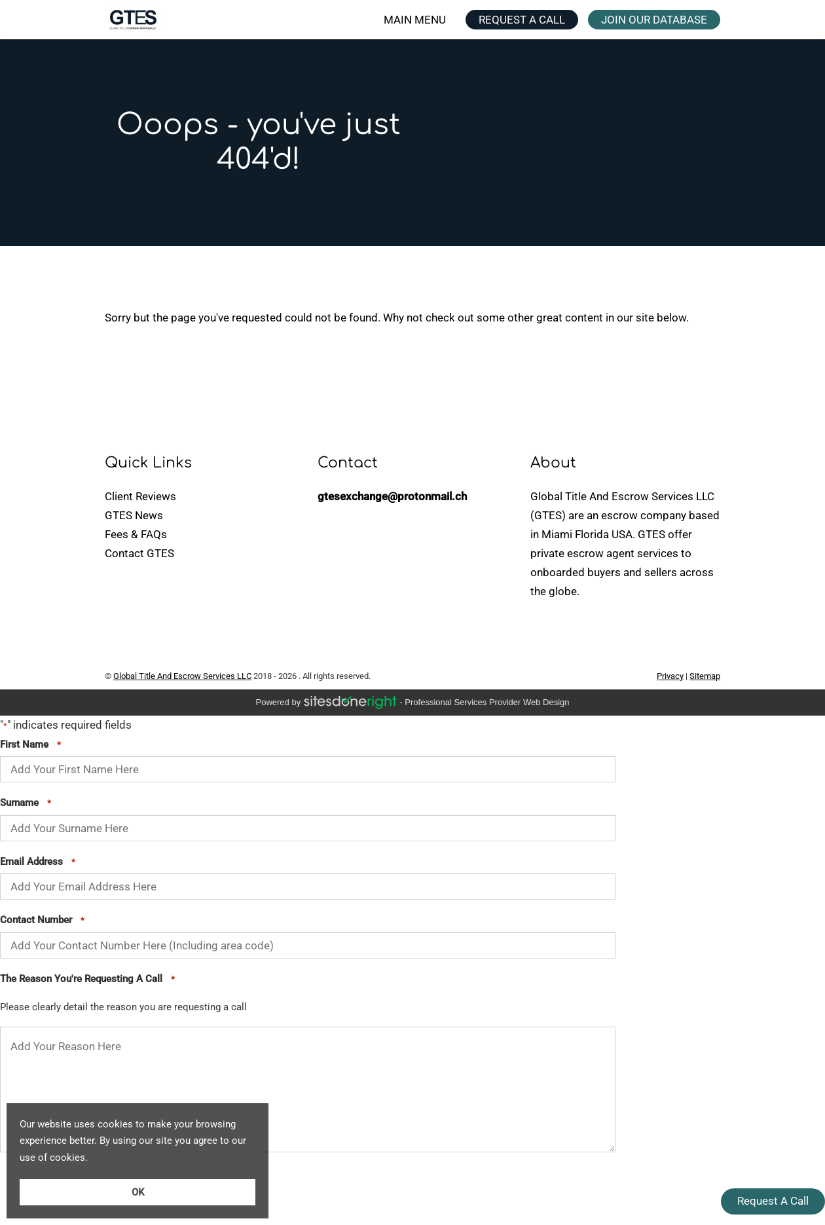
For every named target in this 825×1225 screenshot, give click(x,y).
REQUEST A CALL (522, 19)
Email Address (37, 862)
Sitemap (704, 676)
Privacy (670, 676)
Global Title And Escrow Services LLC (182, 676)
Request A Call (773, 1200)
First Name (30, 745)
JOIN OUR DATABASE (654, 19)
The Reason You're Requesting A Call (87, 979)
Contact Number (42, 920)
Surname (25, 803)
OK (138, 1192)
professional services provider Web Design (487, 702)
